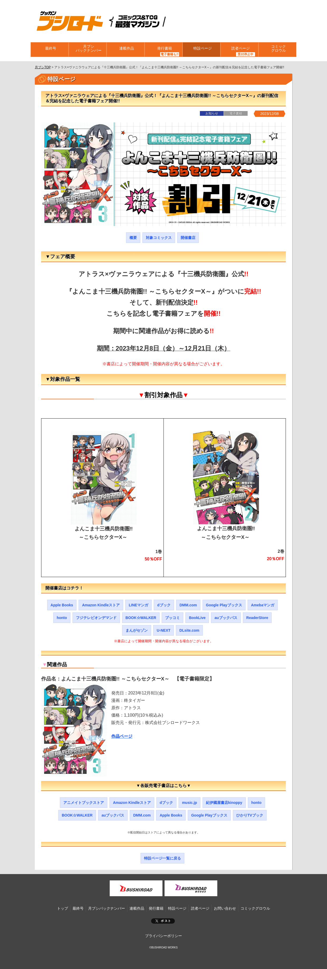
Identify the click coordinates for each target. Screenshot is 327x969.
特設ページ (201, 49)
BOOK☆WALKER (141, 618)
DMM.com (188, 605)
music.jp (189, 802)
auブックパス (225, 618)
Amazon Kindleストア (101, 605)
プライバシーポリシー (163, 936)
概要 (133, 238)
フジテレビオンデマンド (96, 618)
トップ (62, 908)
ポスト (163, 921)
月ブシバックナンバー (87, 49)
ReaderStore (257, 618)
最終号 (49, 49)
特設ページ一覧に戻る (162, 858)
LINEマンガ (138, 605)
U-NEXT (163, 630)
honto (62, 618)
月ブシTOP (43, 67)
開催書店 (188, 238)
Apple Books (62, 605)
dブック (164, 605)
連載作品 (125, 49)
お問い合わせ (225, 908)
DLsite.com (189, 630)
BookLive (197, 618)
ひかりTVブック (249, 815)
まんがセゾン (137, 630)
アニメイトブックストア (83, 802)
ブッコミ (172, 618)
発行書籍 (163, 49)
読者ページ (239, 49)
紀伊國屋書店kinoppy (224, 802)
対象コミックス (159, 238)
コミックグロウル (277, 49)
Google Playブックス (224, 605)
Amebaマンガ (263, 605)
